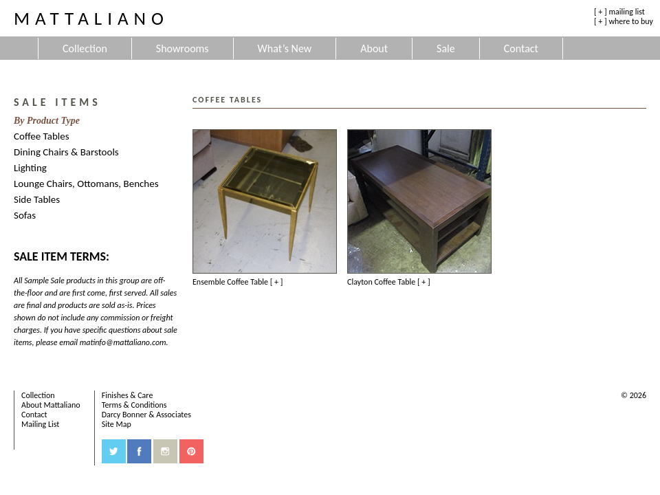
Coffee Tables (41, 136)
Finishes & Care (127, 395)
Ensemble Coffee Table (237, 282)
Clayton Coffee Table (388, 282)
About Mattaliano (50, 405)
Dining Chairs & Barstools (66, 152)
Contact (521, 48)
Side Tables (37, 199)
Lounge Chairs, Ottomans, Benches (86, 183)
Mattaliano (91, 18)
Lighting (30, 168)
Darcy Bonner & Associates (146, 414)
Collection (85, 48)
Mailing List (40, 424)
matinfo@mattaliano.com (123, 342)
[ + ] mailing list (619, 11)
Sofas (25, 215)
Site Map (116, 424)
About (374, 48)
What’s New (285, 48)
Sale (446, 48)
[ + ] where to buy (623, 21)
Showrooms (182, 48)
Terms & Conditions (134, 405)
